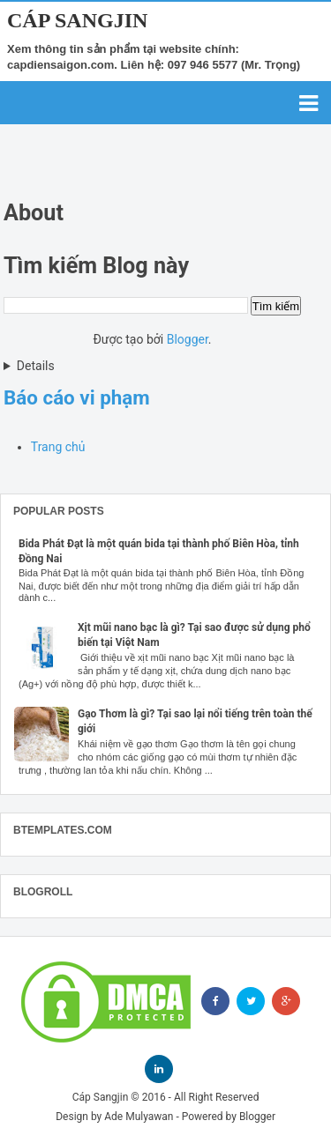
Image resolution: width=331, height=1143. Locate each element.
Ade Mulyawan (138, 1116)
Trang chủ (58, 447)
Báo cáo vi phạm (77, 397)
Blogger (187, 339)
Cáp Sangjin (77, 20)
